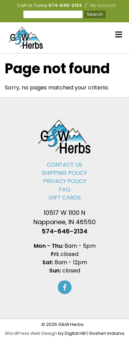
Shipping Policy (64, 173)
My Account (103, 5)
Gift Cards (65, 198)
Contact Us (64, 165)
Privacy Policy (64, 181)
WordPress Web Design (31, 333)
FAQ (64, 189)
